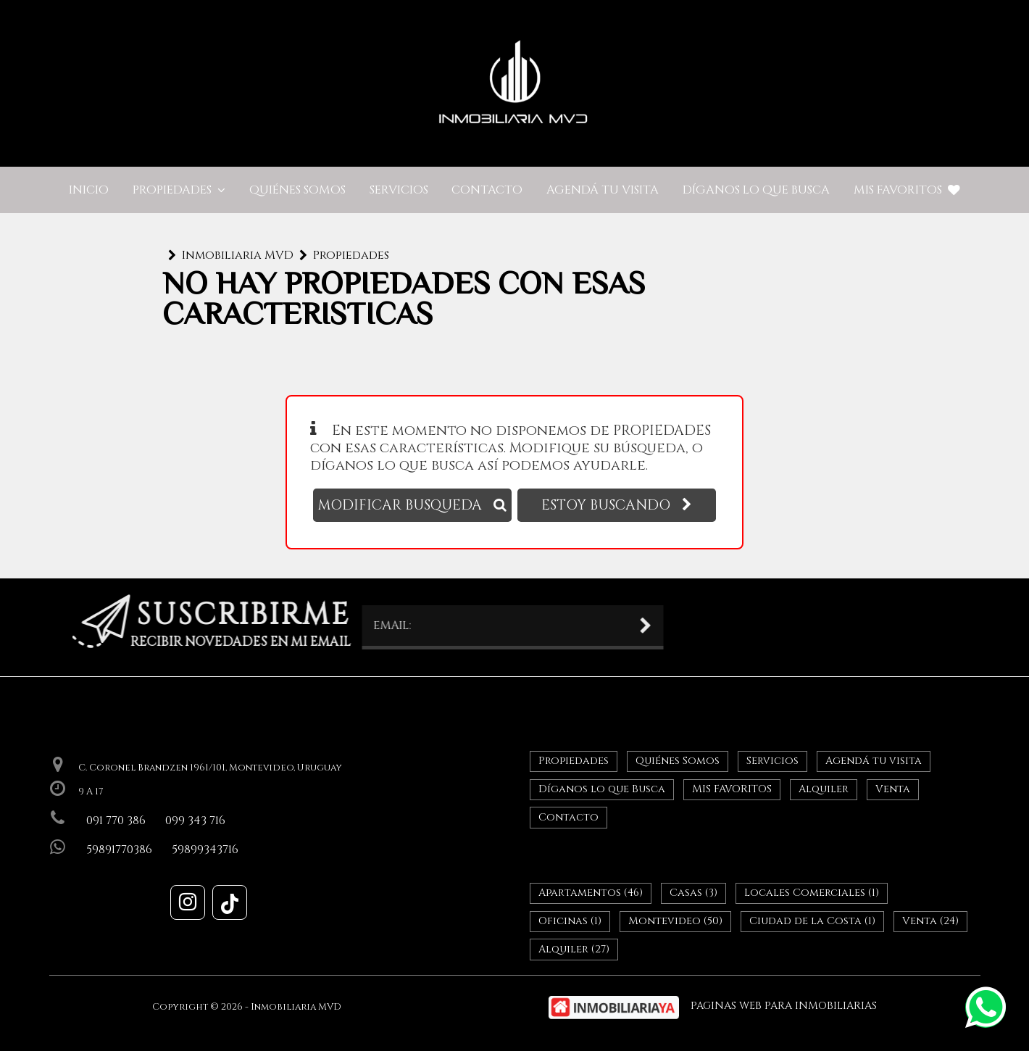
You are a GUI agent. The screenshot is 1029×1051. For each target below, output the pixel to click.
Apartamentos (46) (590, 893)
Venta (892, 789)
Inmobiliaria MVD (237, 255)
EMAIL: (301, 625)
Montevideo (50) (675, 921)
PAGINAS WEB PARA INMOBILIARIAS (784, 1006)
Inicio (89, 190)
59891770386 (119, 849)
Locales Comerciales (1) (811, 893)
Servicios (399, 190)
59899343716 (205, 849)
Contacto (486, 190)
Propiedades (179, 190)
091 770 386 (116, 820)
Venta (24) (930, 921)
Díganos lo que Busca (756, 190)
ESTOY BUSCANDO (616, 505)
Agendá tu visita (602, 190)
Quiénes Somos (297, 190)
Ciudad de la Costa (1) (812, 921)
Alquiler (824, 789)
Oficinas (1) (569, 921)
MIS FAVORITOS (907, 190)
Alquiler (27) (573, 949)
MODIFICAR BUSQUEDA (412, 505)
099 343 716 (195, 820)
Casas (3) (693, 893)
